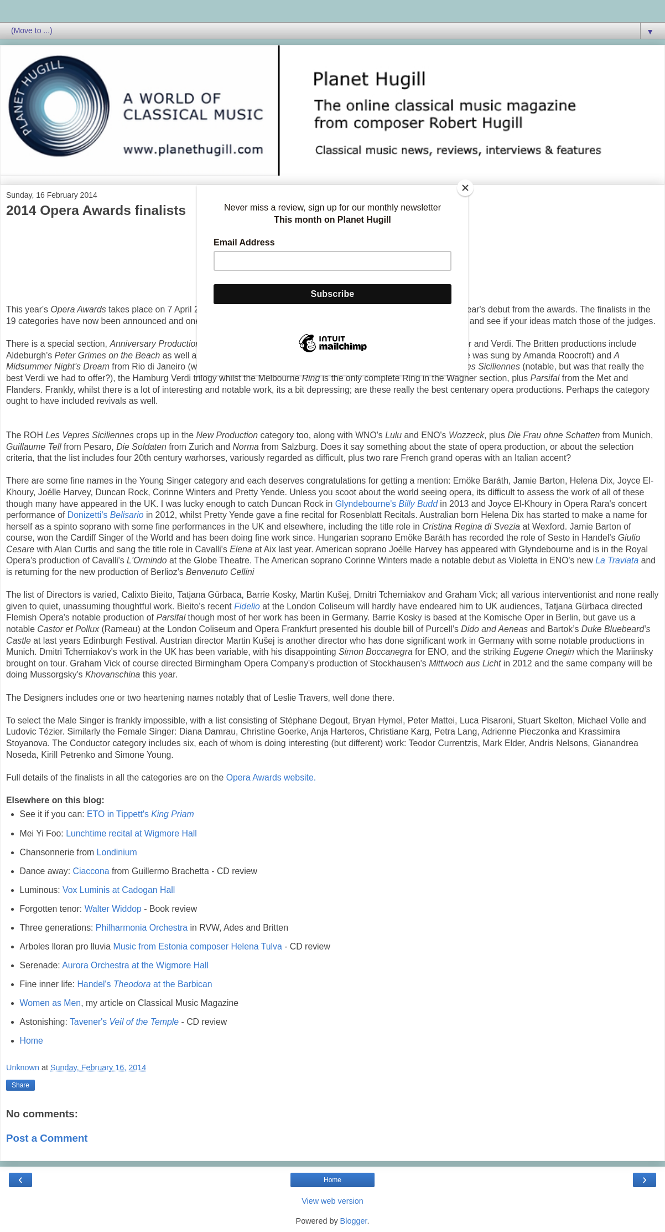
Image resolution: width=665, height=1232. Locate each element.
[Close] (465, 187)
